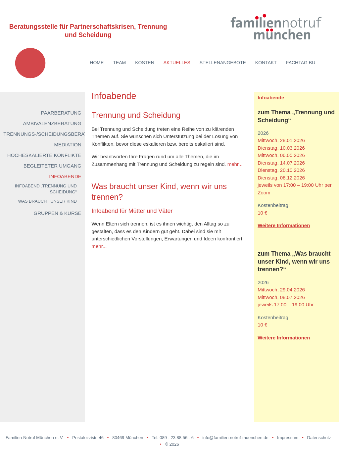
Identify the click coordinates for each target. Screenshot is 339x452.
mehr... (235, 164)
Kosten (144, 62)
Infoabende (65, 176)
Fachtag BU (300, 62)
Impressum (287, 437)
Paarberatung (61, 113)
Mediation (67, 144)
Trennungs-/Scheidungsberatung (50, 134)
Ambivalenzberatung (52, 123)
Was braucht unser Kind (47, 201)
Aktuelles (177, 62)
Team (119, 62)
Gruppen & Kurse (57, 213)
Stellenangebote (223, 62)
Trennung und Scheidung (135, 115)
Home (97, 62)
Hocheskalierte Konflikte (44, 155)
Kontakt (266, 62)
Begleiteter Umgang (52, 166)
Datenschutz (319, 437)
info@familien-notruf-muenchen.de (235, 437)
